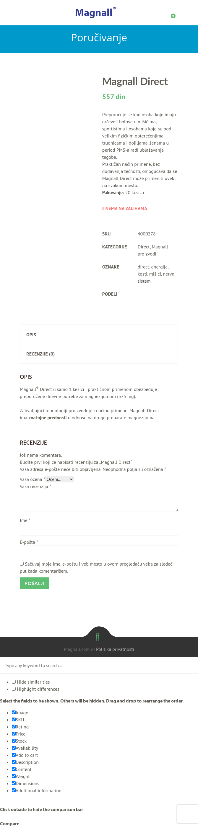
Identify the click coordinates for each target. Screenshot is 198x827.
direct (143, 267)
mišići (155, 274)
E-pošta (29, 542)
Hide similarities (31, 682)
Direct (144, 247)
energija (159, 267)
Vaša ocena (32, 479)
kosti (142, 274)
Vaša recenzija (35, 486)
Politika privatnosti (115, 649)
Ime (25, 520)
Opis (31, 335)
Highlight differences (35, 689)
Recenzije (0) (40, 354)
